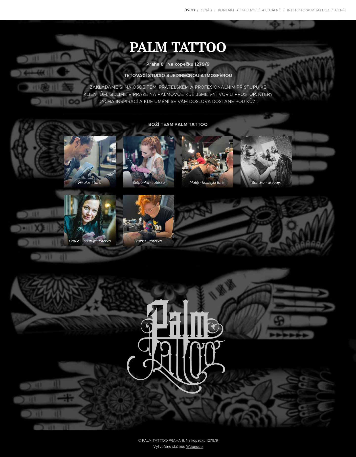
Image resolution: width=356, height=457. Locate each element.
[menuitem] (195, 10)
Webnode (194, 446)
